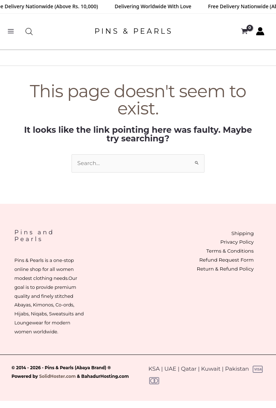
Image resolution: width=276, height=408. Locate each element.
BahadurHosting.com (105, 376)
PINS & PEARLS (134, 31)
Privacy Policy (236, 242)
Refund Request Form (225, 260)
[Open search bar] (29, 31)
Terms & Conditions (229, 251)
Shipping (242, 233)
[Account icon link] (260, 31)
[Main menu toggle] (10, 31)
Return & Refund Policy (224, 269)
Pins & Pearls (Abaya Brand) (75, 367)
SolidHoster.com (57, 376)
